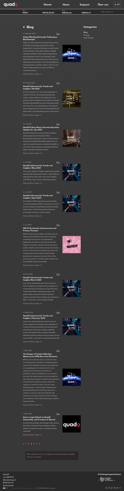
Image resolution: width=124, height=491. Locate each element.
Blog (86, 32)
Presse (87, 35)
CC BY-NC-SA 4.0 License (46, 488)
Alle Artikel (88, 38)
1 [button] (26, 444)
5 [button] (36, 444)
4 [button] (34, 444)
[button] (23, 444)
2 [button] (28, 444)
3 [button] (31, 444)
